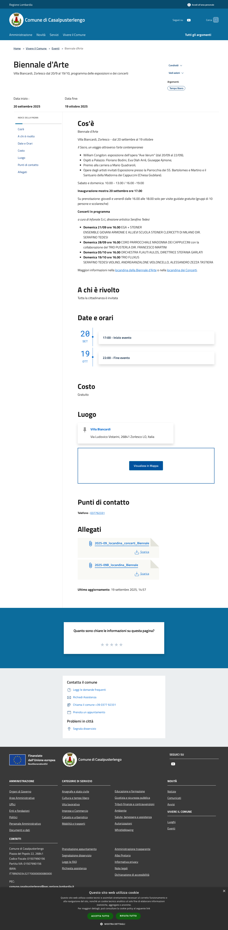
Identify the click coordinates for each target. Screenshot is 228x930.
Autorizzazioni (123, 823)
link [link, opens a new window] (148, 908)
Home (17, 48)
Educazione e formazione (130, 791)
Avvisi (171, 804)
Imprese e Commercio (75, 811)
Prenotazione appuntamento (79, 849)
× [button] (224, 891)
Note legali (121, 868)
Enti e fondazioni (19, 811)
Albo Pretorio (123, 855)
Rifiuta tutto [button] (128, 915)
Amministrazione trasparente (132, 849)
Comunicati (174, 798)
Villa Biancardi (100, 429)
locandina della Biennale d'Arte (136, 270)
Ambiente (120, 810)
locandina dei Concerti (182, 270)
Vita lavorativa (71, 804)
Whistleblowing (124, 830)
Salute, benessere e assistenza (133, 817)
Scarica (141, 552)
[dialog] (114, 908)
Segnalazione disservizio (76, 855)
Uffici (12, 804)
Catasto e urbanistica (75, 817)
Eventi (55, 48)
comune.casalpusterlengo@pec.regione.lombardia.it (41, 886)
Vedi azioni (177, 73)
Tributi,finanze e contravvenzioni (134, 804)
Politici (13, 817)
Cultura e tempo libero (75, 798)
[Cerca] (214, 20)
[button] (114, 924)
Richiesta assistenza (74, 868)
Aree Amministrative (22, 798)
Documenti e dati (19, 830)
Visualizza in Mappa (146, 466)
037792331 (97, 513)
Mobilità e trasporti (73, 823)
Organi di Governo (20, 791)
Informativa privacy (126, 862)
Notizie (171, 791)
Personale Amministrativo (25, 823)
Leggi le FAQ (69, 862)
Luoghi (171, 822)
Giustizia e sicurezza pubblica (132, 798)
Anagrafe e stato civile (75, 791)
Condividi (176, 65)
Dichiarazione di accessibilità (132, 874)
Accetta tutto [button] (100, 916)
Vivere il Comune (36, 48)
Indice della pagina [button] (28, 117)
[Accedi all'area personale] (201, 5)
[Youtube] (182, 19)
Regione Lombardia (20, 4)
